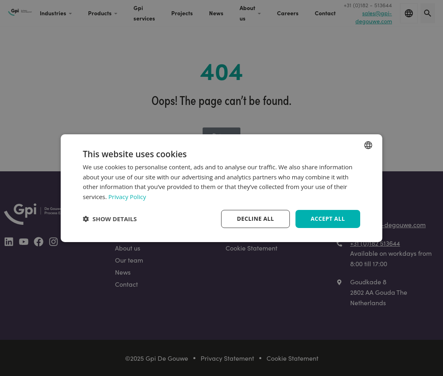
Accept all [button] (328, 218)
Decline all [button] (255, 218)
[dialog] (221, 188)
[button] (110, 218)
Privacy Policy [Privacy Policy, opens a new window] (127, 197)
